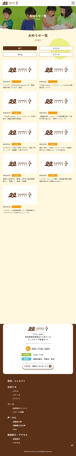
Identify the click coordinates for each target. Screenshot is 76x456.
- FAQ (14, 429)
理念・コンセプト (16, 381)
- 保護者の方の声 (18, 425)
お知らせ (12, 386)
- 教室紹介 (16, 439)
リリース (56, 54)
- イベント (16, 398)
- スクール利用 (18, 412)
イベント (56, 48)
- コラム (15, 391)
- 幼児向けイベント (19, 408)
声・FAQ (12, 417)
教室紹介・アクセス (17, 434)
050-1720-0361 (41, 349)
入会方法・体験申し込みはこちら (36, 366)
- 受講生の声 (17, 421)
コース (11, 404)
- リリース (16, 394)
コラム (20, 54)
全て (20, 48)
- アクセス (16, 442)
